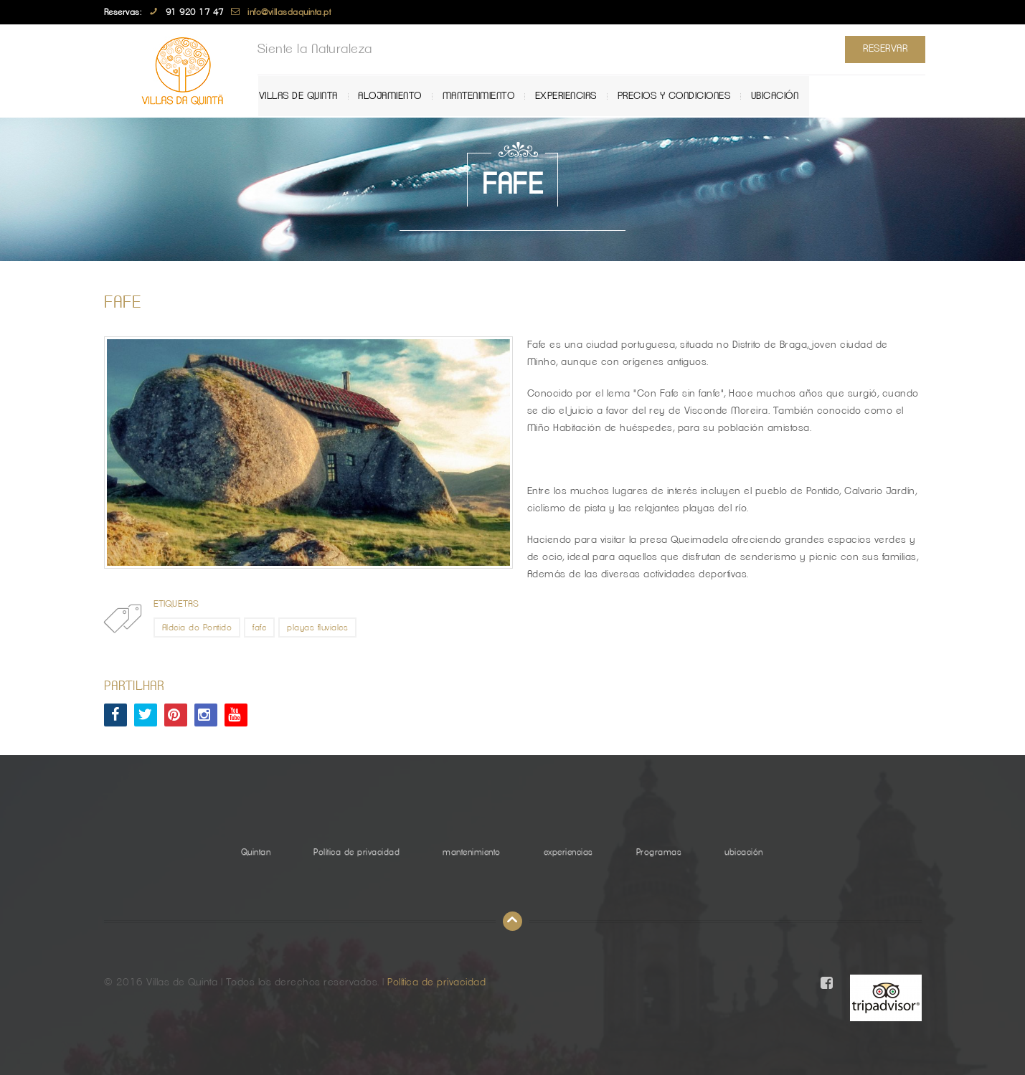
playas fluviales (317, 627)
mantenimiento (486, 96)
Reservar (881, 49)
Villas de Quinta (307, 96)
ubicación (781, 96)
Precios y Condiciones (681, 96)
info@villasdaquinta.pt (289, 12)
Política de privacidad (356, 852)
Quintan (256, 852)
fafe (259, 627)
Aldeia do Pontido (197, 627)
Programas (659, 852)
